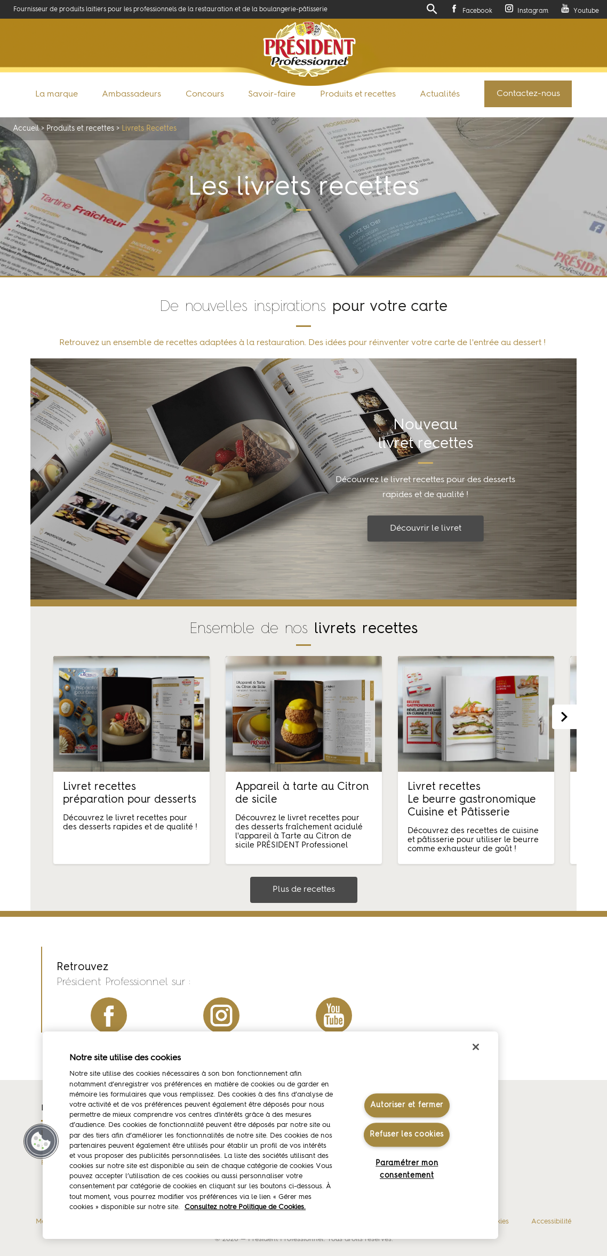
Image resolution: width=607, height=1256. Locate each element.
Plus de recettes (304, 889)
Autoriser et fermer (406, 1105)
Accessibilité (551, 1221)
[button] (41, 1141)
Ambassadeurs (131, 94)
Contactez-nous (528, 94)
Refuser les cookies (407, 1134)
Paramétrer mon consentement (407, 1169)
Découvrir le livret (425, 528)
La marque (56, 94)
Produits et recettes (358, 94)
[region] (270, 1135)
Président (309, 49)
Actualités (440, 94)
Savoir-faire (271, 94)
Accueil (26, 128)
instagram (221, 1015)
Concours (205, 94)
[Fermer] (476, 1047)
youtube (334, 1015)
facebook (109, 1015)
